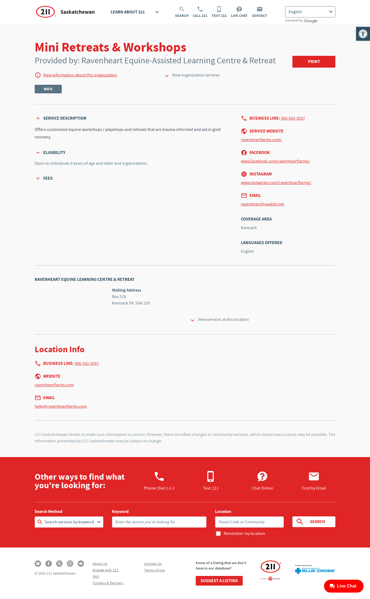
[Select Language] (310, 11)
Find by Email (314, 481)
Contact (259, 12)
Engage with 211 (105, 570)
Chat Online (262, 481)
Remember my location (244, 533)
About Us (100, 563)
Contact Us (153, 563)
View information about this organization (80, 75)
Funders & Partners (108, 582)
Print (314, 61)
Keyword (120, 511)
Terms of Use (154, 570)
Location (223, 511)
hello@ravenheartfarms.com (61, 406)
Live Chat (239, 12)
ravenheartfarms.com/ (261, 139)
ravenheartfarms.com (54, 385)
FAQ (96, 576)
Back (48, 88)
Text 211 (219, 12)
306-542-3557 (293, 118)
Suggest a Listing (219, 580)
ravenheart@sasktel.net (262, 204)
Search (181, 12)
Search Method (48, 511)
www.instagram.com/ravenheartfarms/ (276, 182)
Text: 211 (211, 481)
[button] (363, 34)
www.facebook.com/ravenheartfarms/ (275, 161)
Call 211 (200, 12)
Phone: (159, 481)
